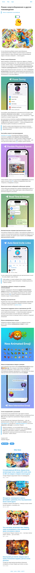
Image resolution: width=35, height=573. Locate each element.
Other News (17, 450)
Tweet (12, 443)
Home (3, 1)
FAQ (8, 1)
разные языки (18, 304)
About (11, 571)
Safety (23, 571)
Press (19, 571)
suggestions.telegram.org (21, 423)
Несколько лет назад (6, 135)
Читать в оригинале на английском (11, 12)
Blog (15, 571)
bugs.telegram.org (5, 423)
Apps (12, 1)
